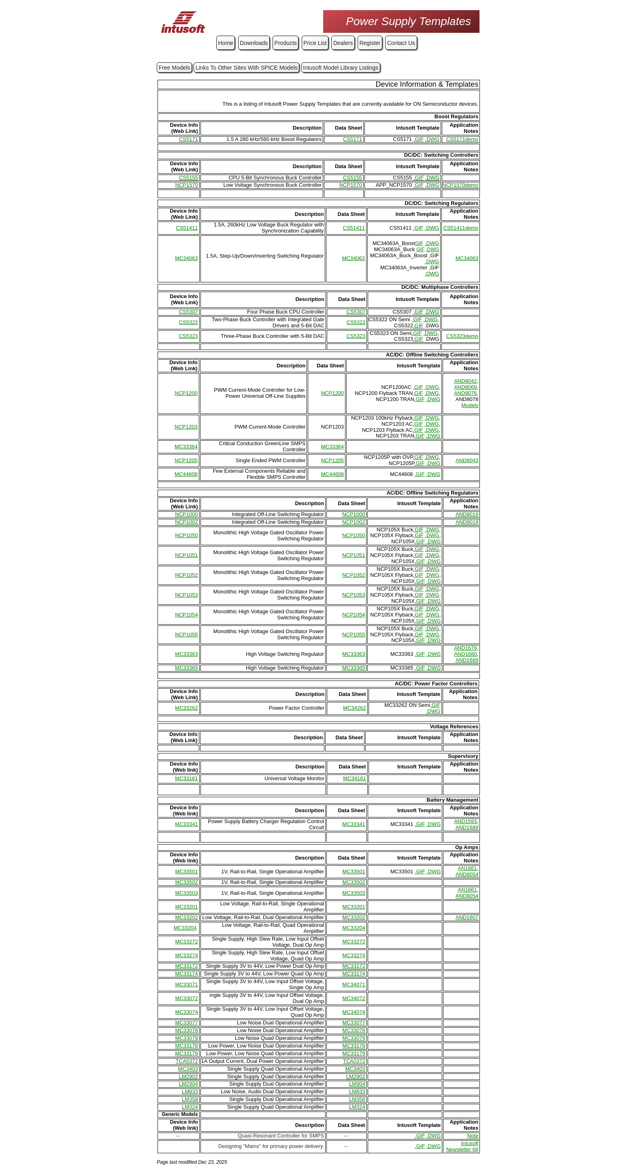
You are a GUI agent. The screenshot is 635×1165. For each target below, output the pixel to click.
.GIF (418, 139)
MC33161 (186, 778)
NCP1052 (186, 575)
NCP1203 (186, 427)
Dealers (343, 43)
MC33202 (186, 917)
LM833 (190, 1091)
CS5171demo (462, 139)
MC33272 (186, 942)
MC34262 (354, 708)
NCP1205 (186, 460)
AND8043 (467, 460)
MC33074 (186, 1012)
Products (286, 43)
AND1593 (465, 821)
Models (469, 405)
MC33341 (186, 824)
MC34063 (186, 258)
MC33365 (186, 668)
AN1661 (467, 868)
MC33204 (185, 928)
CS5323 (188, 336)
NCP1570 (186, 185)
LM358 (190, 1099)
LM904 (357, 1084)
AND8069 (465, 387)
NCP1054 (186, 615)
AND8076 (465, 393)
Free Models (174, 67)
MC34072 (353, 998)
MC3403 (188, 1069)
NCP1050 (186, 535)
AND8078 (467, 399)
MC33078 (186, 1030)
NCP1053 (186, 595)
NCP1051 (186, 555)
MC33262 (186, 708)
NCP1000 (186, 514)
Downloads (254, 43)
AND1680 (465, 654)
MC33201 (186, 907)
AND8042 (465, 381)
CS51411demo (460, 228)
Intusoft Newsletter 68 (462, 1146)
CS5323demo (462, 336)
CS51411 (187, 228)
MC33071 (186, 985)
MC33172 (186, 966)
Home (225, 43)
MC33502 (186, 882)
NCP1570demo (460, 185)
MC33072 (186, 998)
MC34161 (354, 778)
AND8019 (467, 514)
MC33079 (186, 1038)
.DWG (432, 139)
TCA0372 (187, 1061)
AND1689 (467, 660)
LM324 (190, 1107)
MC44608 (186, 474)
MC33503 (186, 893)
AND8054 (467, 874)
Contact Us (401, 43)
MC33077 (186, 1023)
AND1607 (467, 917)
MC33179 (186, 1053)
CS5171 (188, 139)
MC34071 (353, 985)
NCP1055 (186, 635)
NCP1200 (186, 393)
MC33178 (186, 1046)
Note (472, 1136)
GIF (419, 243)
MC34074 (353, 1012)
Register (369, 43)
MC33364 (186, 447)
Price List (315, 43)
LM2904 (188, 1084)
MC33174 (186, 974)
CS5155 (188, 178)
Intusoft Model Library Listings (340, 67)
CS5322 (188, 322)
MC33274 (186, 955)
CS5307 (188, 312)
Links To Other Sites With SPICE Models (247, 67)
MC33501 (186, 871)
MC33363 (186, 654)
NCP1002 (186, 522)
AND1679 (465, 648)
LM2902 (188, 1076)
